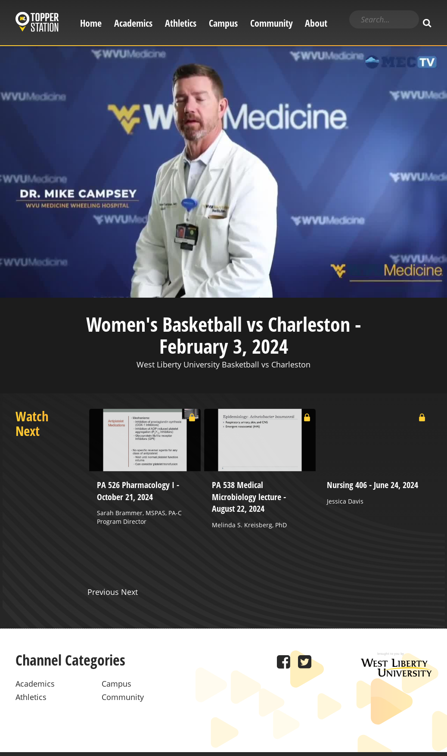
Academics (133, 23)
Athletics (180, 23)
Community (271, 23)
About (316, 23)
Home (91, 23)
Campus (223, 23)
